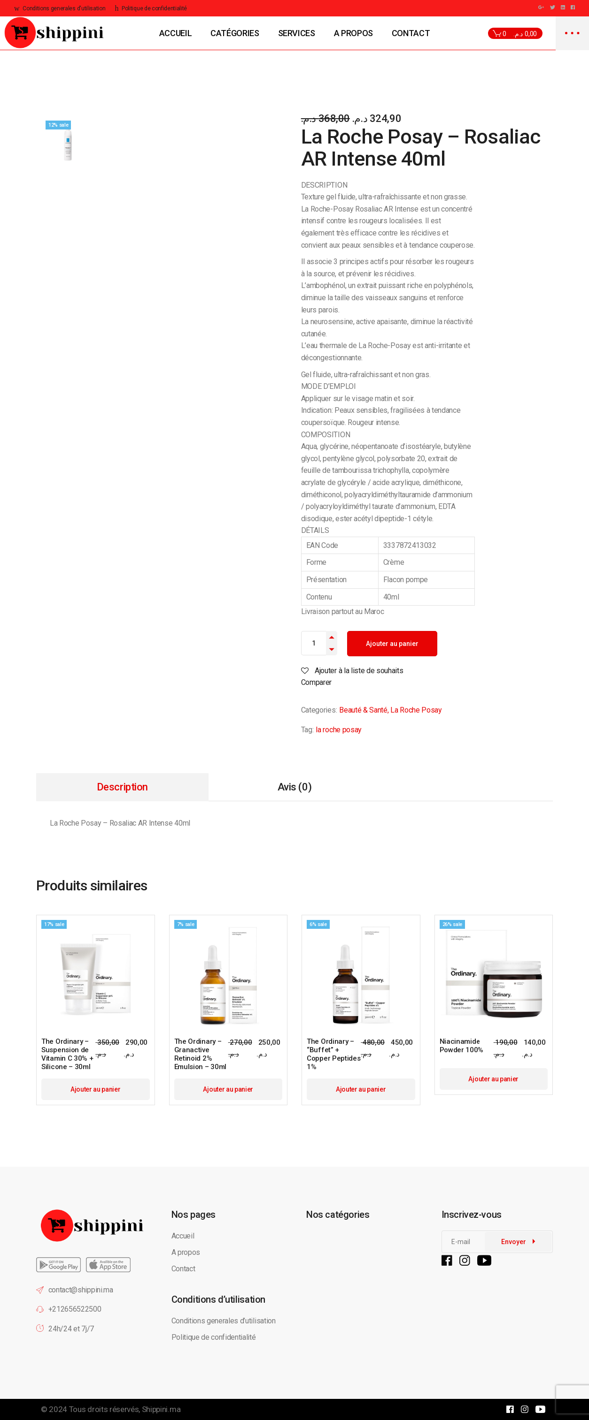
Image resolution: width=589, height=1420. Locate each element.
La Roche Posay (416, 710)
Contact (183, 1268)
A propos (185, 1252)
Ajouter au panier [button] (95, 1089)
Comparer (316, 682)
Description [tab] (122, 787)
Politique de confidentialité (214, 1337)
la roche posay (339, 729)
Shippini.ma (161, 1409)
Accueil (182, 1235)
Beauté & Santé (363, 710)
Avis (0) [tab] (294, 787)
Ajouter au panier (392, 643)
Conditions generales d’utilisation (223, 1320)
